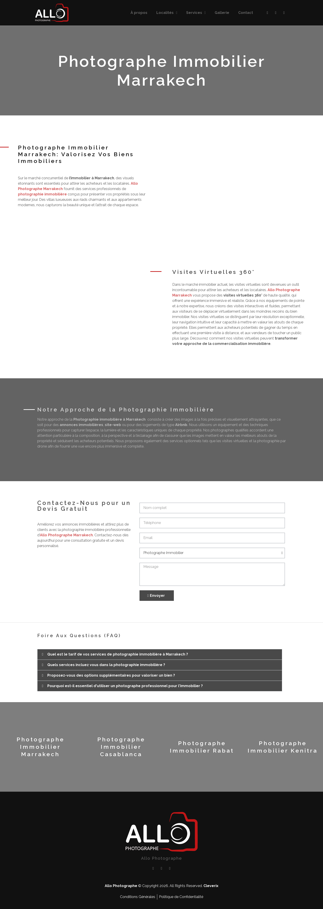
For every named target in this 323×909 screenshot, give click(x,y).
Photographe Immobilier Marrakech (40, 747)
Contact (245, 13)
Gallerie (222, 13)
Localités (166, 13)
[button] (159, 654)
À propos (139, 13)
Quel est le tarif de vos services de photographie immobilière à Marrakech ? (117, 654)
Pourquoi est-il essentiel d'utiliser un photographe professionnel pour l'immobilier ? (125, 686)
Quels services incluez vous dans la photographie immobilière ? (106, 665)
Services (196, 13)
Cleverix (210, 886)
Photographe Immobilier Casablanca (121, 747)
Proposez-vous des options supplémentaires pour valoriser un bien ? (111, 675)
